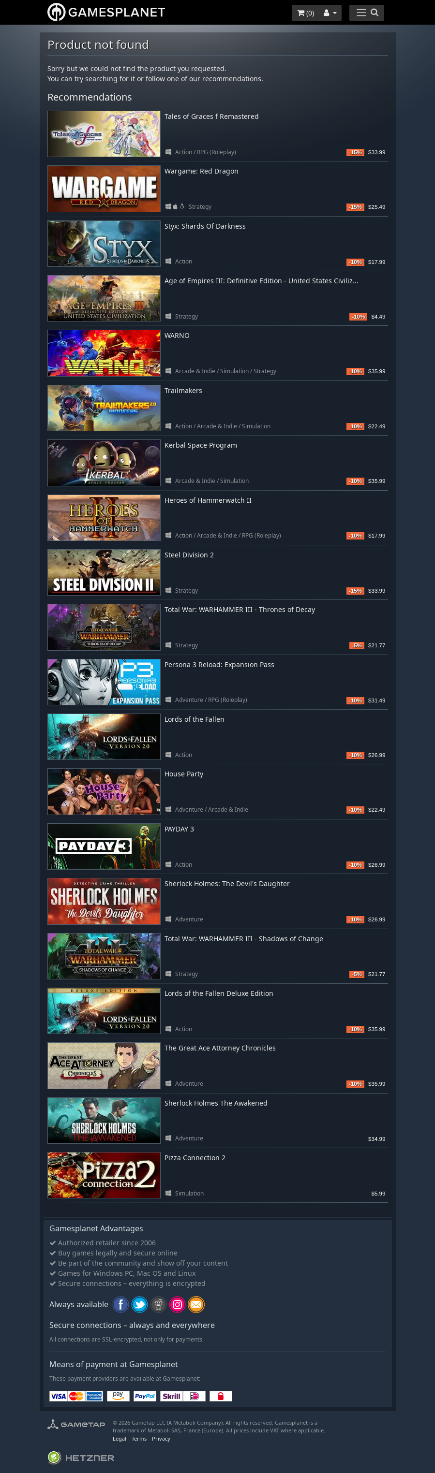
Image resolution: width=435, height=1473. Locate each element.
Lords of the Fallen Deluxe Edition (219, 993)
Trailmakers (183, 390)
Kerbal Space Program (201, 445)
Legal (119, 1438)
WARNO (177, 335)
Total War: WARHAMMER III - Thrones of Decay (240, 609)
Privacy (161, 1438)
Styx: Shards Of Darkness (205, 226)
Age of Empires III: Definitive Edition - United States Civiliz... (262, 280)
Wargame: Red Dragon (202, 170)
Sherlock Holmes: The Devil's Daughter (227, 883)
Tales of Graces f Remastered (212, 116)
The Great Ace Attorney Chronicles (220, 1047)
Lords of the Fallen (195, 719)
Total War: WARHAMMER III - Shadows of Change (244, 938)
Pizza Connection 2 (195, 1157)
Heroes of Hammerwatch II (208, 500)
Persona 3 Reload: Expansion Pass (219, 664)
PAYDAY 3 (179, 828)
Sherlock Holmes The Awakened (216, 1103)
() (305, 12)
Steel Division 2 (189, 554)
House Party (184, 773)
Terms (139, 1438)
